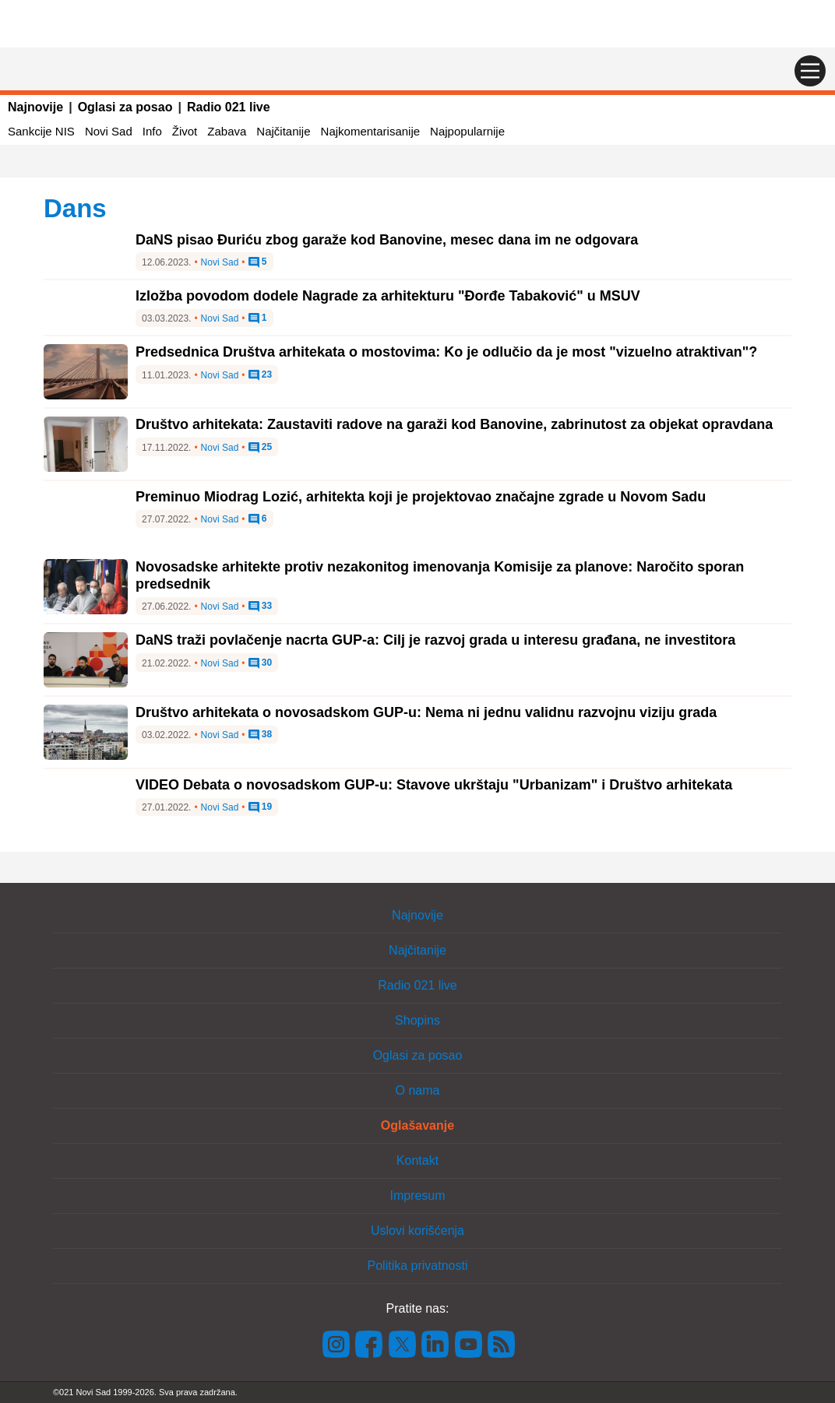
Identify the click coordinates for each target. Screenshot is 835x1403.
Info (152, 131)
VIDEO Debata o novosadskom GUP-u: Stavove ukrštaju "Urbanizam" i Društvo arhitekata (434, 785)
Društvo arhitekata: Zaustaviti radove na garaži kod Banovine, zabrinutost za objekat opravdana (454, 424)
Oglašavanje (417, 1125)
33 (260, 606)
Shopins (417, 1020)
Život (185, 131)
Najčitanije (283, 131)
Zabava (226, 131)
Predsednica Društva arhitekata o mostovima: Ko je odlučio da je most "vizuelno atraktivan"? (446, 352)
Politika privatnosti (418, 1265)
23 (260, 375)
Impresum (417, 1195)
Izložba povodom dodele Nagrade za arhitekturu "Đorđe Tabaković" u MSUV (388, 296)
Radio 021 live (228, 107)
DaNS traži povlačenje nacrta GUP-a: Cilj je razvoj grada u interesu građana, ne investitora (435, 640)
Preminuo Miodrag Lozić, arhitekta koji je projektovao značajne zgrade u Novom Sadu (421, 497)
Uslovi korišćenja (417, 1230)
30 (260, 663)
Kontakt (417, 1160)
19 (260, 807)
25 (260, 447)
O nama (418, 1090)
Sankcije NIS (41, 131)
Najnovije (35, 107)
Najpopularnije (467, 131)
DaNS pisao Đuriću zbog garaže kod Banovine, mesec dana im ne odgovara (387, 240)
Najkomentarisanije (371, 131)
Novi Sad (108, 131)
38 (260, 735)
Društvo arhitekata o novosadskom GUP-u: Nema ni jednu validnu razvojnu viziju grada (426, 712)
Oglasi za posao (125, 107)
